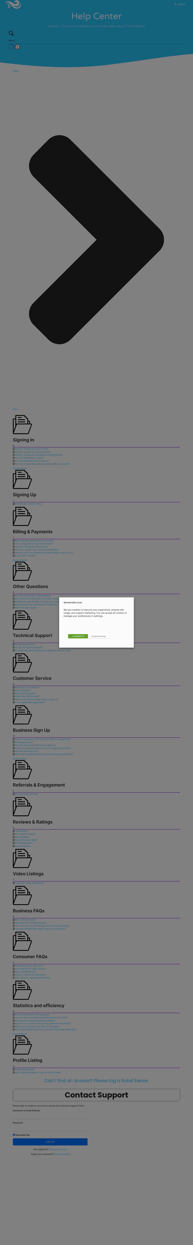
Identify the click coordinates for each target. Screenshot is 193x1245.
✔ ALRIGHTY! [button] (78, 636)
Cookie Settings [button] (98, 636)
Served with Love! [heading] (73, 602)
